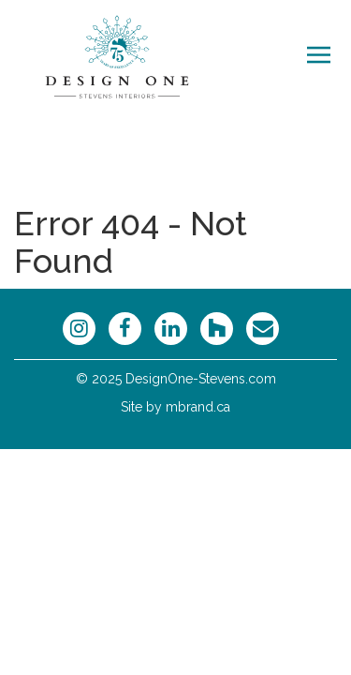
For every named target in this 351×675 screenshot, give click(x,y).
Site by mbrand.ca (175, 406)
